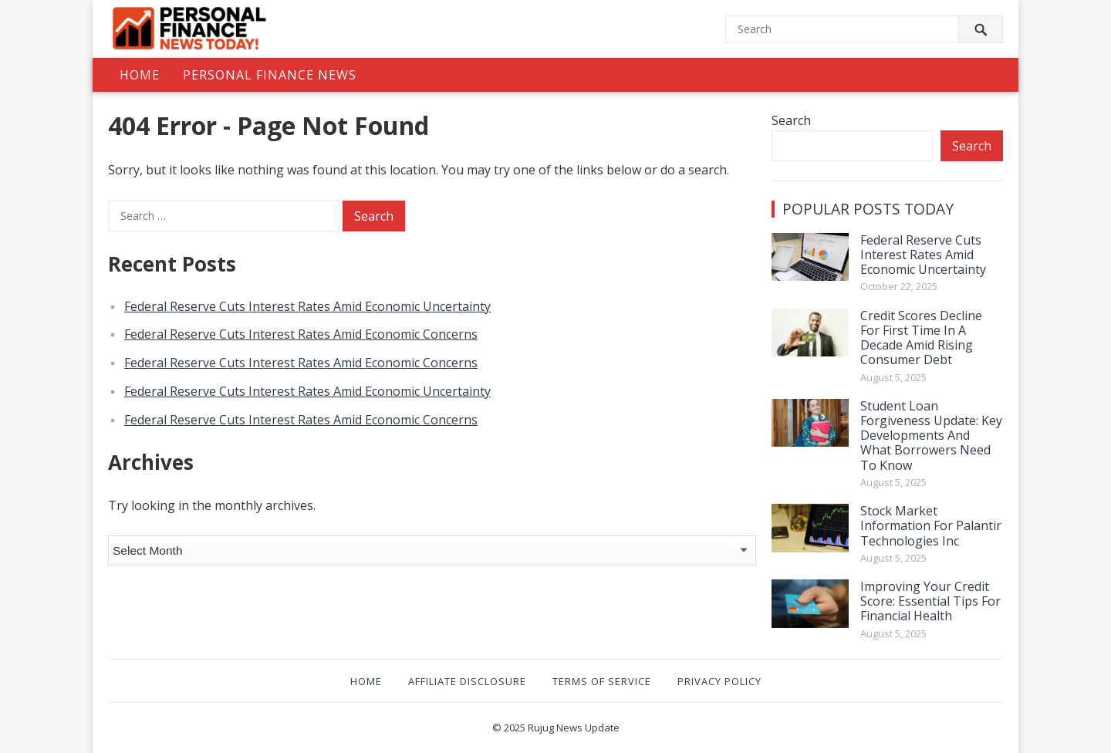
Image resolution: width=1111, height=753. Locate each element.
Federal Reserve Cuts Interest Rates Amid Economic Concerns (301, 334)
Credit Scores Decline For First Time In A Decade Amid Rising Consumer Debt (921, 338)
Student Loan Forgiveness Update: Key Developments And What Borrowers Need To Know (931, 435)
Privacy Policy (719, 681)
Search (791, 120)
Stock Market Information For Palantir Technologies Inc (930, 525)
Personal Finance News (269, 74)
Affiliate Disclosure (467, 681)
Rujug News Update (574, 727)
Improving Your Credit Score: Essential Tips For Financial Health (930, 601)
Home (140, 74)
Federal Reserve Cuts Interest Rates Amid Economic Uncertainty (307, 306)
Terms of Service (601, 681)
